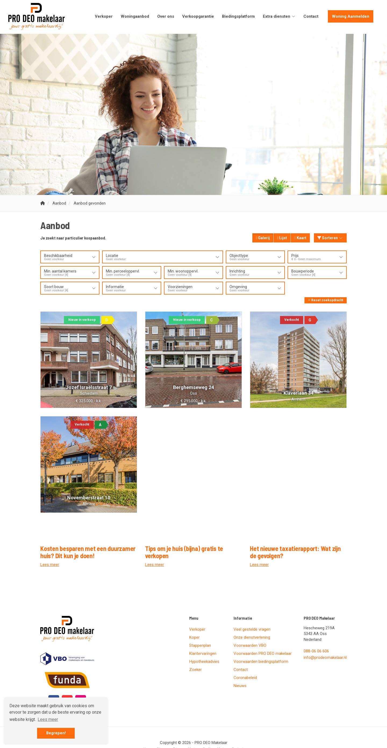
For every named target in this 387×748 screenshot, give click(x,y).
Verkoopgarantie (198, 16)
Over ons (165, 16)
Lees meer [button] (48, 719)
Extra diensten (279, 16)
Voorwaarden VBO (250, 645)
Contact (310, 16)
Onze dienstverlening (252, 637)
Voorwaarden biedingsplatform (261, 661)
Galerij (263, 238)
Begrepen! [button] (56, 733)
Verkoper (104, 16)
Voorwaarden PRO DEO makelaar (263, 653)
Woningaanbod (135, 16)
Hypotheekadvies (204, 661)
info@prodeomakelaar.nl (325, 657)
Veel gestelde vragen (252, 629)
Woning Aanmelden (350, 16)
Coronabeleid (245, 677)
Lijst (282, 238)
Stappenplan (200, 645)
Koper (194, 637)
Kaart (300, 238)
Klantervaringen (202, 653)
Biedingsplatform (238, 16)
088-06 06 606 (316, 651)
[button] (325, 300)
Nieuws (240, 685)
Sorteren (330, 238)
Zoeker (195, 669)
